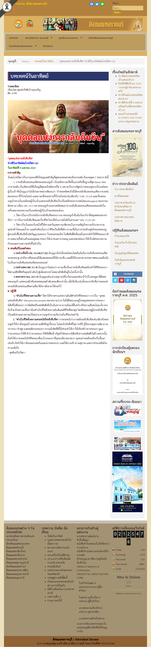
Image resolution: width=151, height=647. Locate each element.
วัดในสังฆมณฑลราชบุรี (100, 38)
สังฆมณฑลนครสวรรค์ (16, 558)
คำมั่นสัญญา (83, 539)
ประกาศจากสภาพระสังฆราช (124, 218)
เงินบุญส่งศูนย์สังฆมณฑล (126, 253)
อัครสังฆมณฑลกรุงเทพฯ (17, 543)
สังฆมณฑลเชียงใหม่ (15, 551)
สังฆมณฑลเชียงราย (15, 555)
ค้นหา (117, 12)
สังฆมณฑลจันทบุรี (15, 547)
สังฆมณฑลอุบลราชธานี (17, 574)
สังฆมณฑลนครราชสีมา (17, 570)
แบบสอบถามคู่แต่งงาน (88, 536)
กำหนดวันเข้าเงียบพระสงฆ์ (126, 244)
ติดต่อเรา (48, 46)
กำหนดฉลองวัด (122, 235)
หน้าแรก (13, 38)
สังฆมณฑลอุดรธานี (15, 577)
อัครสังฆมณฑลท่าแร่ (16, 566)
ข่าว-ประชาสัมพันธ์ (124, 189)
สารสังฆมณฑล (122, 196)
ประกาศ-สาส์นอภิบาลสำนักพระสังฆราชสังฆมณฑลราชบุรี (125, 206)
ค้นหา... (116, 3)
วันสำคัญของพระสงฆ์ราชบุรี (125, 261)
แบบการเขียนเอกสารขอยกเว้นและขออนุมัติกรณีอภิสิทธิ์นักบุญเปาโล (92, 627)
